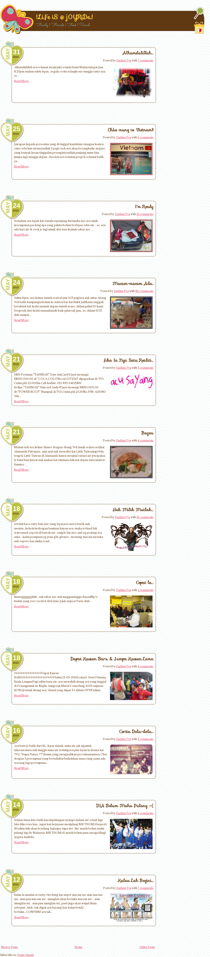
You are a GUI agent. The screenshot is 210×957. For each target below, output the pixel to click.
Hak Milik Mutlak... (133, 509)
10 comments (145, 517)
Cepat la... (144, 582)
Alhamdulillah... (138, 53)
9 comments (145, 137)
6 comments (145, 813)
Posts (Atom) (25, 955)
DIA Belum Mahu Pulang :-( (124, 805)
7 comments (145, 60)
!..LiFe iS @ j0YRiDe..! (64, 17)
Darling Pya (123, 60)
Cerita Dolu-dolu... (136, 731)
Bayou (147, 433)
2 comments (145, 590)
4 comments (145, 440)
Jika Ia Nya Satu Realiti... (128, 360)
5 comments (145, 367)
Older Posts (147, 947)
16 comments (145, 214)
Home (78, 947)
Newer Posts (9, 947)
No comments (144, 291)
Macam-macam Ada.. (133, 283)
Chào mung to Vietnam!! (130, 130)
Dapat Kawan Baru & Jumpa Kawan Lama (111, 659)
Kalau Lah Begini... (135, 880)
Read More (21, 81)
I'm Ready (144, 206)
